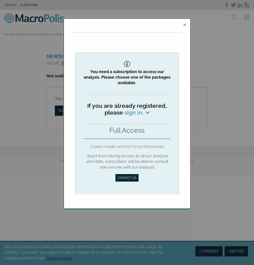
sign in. (134, 112)
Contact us (127, 178)
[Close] (185, 24)
